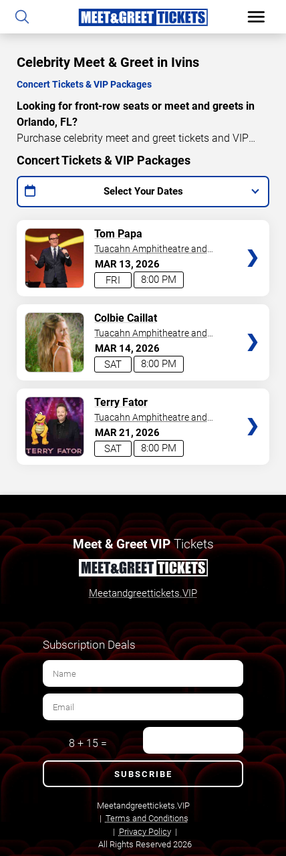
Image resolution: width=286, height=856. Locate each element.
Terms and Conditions (147, 818)
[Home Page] (143, 17)
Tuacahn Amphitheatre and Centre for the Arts (150, 249)
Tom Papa (118, 233)
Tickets (252, 231)
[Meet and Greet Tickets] (143, 569)
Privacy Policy (145, 832)
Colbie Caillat (125, 318)
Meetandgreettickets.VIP (143, 593)
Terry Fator (121, 402)
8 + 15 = (88, 743)
